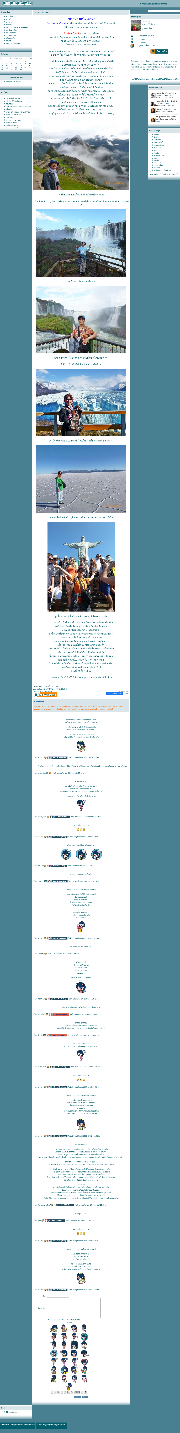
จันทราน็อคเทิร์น (45, 1205)
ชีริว (155, 150)
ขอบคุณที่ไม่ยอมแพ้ (13, 115)
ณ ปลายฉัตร (158, 165)
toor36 (47, 773)
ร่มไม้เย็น (157, 148)
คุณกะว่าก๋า (46, 706)
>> (31, 59)
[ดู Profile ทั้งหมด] (148, 29)
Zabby (156, 135)
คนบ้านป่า (157, 140)
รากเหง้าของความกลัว (14, 120)
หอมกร (42, 866)
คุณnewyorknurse (77, 706)
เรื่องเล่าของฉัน (11, 35)
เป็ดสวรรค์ (157, 162)
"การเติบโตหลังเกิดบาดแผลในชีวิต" (18, 107)
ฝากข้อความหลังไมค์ (146, 36)
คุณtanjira (102, 709)
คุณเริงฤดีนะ (58, 709)
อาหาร (8, 41)
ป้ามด (156, 137)
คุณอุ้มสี (110, 709)
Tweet (126, 694)
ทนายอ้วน (43, 1014)
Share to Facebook (115, 694)
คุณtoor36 (55, 706)
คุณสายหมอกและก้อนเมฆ (105, 706)
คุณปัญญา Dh (90, 706)
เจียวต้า (157, 168)
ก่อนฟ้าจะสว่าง (11, 123)
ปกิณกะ (9, 25)
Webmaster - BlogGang (162, 170)
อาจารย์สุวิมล (159, 145)
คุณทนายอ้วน (84, 709)
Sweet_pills (44, 817)
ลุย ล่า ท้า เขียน (11, 30)
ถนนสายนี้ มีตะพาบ (13, 27)
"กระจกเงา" (10, 117)
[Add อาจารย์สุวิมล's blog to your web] (164, 174)
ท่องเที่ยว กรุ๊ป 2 (11, 33)
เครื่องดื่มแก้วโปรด (12, 125)
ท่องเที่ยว (9, 17)
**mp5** (42, 881)
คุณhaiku (37, 706)
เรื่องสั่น (9, 22)
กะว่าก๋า (42, 757)
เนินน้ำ (42, 1035)
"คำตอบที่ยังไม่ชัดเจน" (14, 101)
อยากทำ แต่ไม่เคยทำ (14, 82)
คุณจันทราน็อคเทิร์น (71, 709)
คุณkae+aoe (38, 709)
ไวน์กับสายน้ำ (159, 142)
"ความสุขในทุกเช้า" (13, 98)
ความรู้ (8, 19)
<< (1, 59)
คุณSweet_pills (65, 706)
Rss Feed (142, 39)
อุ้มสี (41, 1220)
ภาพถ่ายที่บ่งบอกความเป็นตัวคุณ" (18, 112)
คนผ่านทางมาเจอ (160, 156)
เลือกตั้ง (9, 109)
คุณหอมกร (120, 706)
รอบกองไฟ (10, 104)
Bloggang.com (11, 1416)
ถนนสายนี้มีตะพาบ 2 (13, 44)
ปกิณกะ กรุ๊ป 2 (11, 38)
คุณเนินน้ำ (94, 709)
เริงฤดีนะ (42, 999)
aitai (155, 158)
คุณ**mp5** (48, 709)
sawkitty (42, 954)
